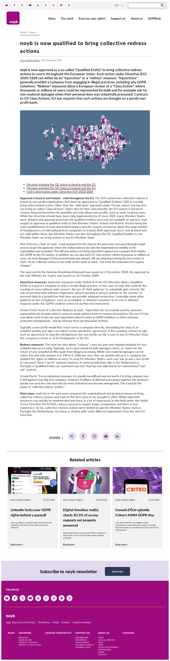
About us (137, 18)
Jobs (100, 645)
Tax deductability (84, 645)
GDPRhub (154, 18)
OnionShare (104, 649)
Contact (66, 622)
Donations (81, 640)
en (117, 5)
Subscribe (117, 571)
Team (100, 637)
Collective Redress (81, 622)
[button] (72, 436)
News (52, 18)
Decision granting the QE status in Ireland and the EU (61, 188)
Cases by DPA (25, 640)
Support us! (118, 18)
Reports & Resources (30, 645)
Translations (44, 622)
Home (23, 32)
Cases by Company (28, 642)
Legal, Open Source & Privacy (20, 622)
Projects (23, 637)
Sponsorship (82, 642)
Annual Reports (106, 640)
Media (56, 622)
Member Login (82, 647)
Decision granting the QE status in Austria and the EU (61, 184)
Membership (81, 637)
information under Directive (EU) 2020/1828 (60, 191)
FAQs (100, 642)
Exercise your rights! (92, 18)
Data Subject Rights (30, 60)
